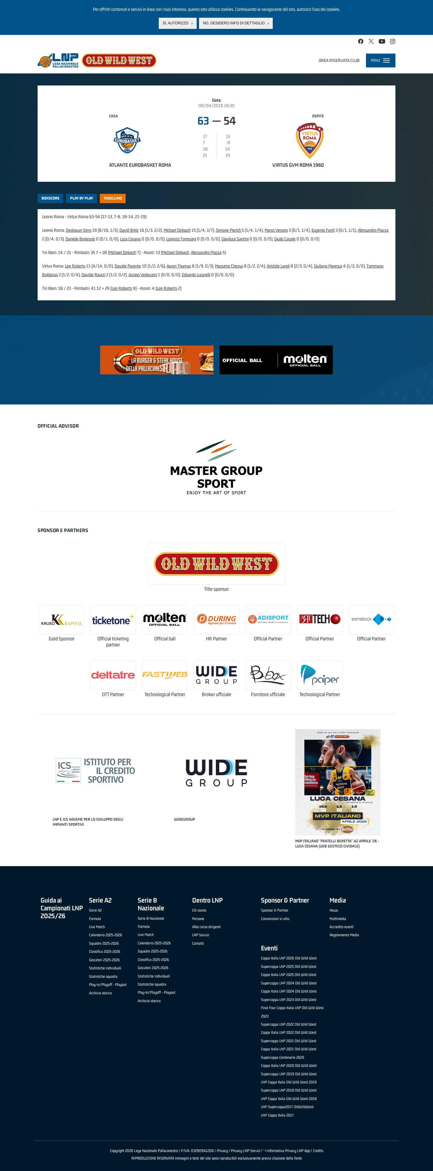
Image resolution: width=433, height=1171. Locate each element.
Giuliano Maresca (328, 265)
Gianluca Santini (235, 238)
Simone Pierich (229, 230)
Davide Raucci (93, 274)
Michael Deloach (177, 230)
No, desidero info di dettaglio (234, 23)
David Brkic (129, 230)
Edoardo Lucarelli (196, 274)
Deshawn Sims (78, 230)
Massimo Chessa (229, 265)
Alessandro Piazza (373, 230)
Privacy (222, 1150)
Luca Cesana (130, 238)
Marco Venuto (276, 230)
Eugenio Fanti (323, 230)
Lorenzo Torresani (181, 238)
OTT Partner (113, 694)
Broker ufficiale (216, 694)
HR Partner (216, 639)
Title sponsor (216, 589)
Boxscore (50, 198)
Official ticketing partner (113, 642)
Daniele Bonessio (80, 238)
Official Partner (268, 639)
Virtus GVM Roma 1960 (298, 165)
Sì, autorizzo (176, 23)
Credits (318, 1150)
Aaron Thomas (179, 265)
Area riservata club (339, 60)
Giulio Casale (285, 238)
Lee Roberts (75, 265)
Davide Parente (128, 265)
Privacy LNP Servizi (245, 1150)
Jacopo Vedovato (142, 274)
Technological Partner (165, 694)
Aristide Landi (278, 265)
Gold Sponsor (62, 639)
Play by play (81, 198)
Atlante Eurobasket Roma (140, 165)
